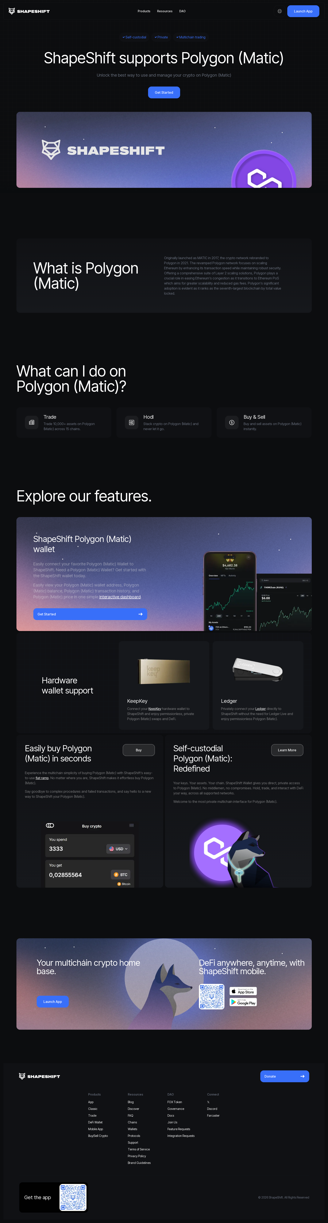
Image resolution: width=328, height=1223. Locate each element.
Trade (92, 1115)
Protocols (134, 1136)
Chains (132, 1122)
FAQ (130, 1115)
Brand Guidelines (139, 1163)
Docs (170, 1115)
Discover (133, 1109)
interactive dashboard (120, 596)
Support (133, 1142)
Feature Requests (178, 1129)
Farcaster (213, 1115)
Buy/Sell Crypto (98, 1136)
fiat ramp (42, 778)
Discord (212, 1109)
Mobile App (95, 1129)
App (90, 1102)
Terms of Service (139, 1149)
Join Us (172, 1122)
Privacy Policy (137, 1156)
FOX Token (174, 1102)
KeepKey (154, 709)
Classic (92, 1109)
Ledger (260, 709)
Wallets (132, 1129)
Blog (131, 1102)
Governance (175, 1109)
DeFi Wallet (95, 1122)
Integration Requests (180, 1136)
